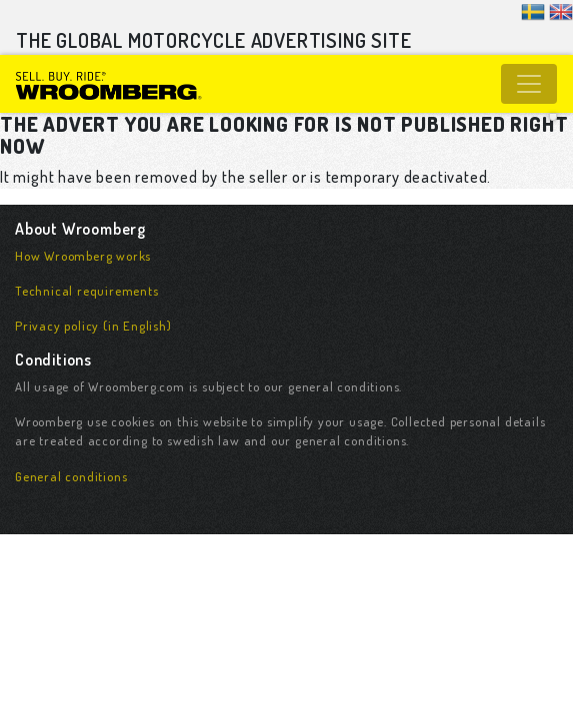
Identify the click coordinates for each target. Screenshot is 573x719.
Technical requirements (87, 291)
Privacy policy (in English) (93, 326)
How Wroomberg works (83, 256)
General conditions (71, 476)
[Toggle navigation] (529, 84)
